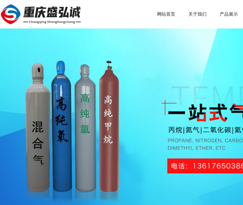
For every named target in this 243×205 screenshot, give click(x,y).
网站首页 (166, 14)
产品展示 (229, 14)
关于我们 (197, 14)
